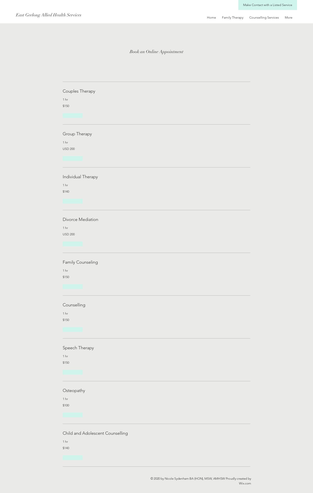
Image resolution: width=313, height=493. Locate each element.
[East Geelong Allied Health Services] (70, 15)
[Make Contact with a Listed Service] (267, 5)
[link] (156, 91)
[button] (73, 115)
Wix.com (245, 483)
